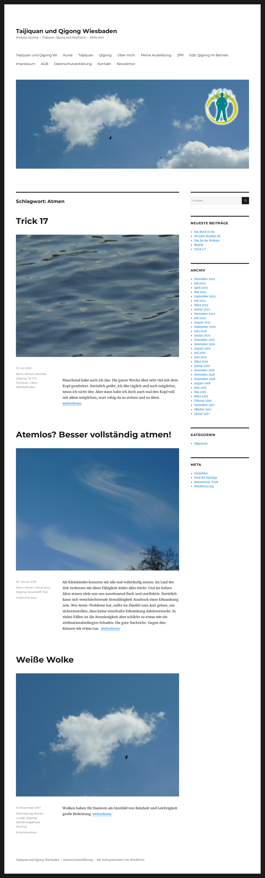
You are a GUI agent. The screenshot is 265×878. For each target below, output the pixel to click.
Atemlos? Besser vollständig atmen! (93, 434)
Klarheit (40, 374)
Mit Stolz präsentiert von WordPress (121, 860)
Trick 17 (32, 221)
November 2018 (204, 374)
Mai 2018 (200, 392)
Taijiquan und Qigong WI (36, 55)
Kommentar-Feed (206, 482)
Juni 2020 (200, 331)
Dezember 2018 (204, 370)
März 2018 (201, 396)
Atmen (29, 374)
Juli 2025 (200, 283)
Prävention (42, 587)
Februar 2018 (202, 400)
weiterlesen (72, 403)
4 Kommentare (26, 597)
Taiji (45, 591)
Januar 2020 (202, 335)
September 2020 (205, 327)
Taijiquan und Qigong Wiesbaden (66, 31)
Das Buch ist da (204, 232)
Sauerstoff (34, 591)
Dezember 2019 (204, 340)
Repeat (198, 245)
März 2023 (201, 305)
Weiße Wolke (45, 660)
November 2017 (204, 405)
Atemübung (24, 813)
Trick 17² (200, 249)
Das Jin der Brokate (206, 240)
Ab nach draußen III (207, 236)
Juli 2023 (200, 301)
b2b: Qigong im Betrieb (208, 55)
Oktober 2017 (203, 409)
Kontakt (104, 64)
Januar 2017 (202, 414)
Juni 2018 (200, 387)
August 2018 (202, 383)
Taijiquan (85, 55)
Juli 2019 (200, 353)
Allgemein (201, 443)
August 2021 (202, 322)
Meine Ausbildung (156, 55)
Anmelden (201, 473)
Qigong (105, 55)
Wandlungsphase (28, 822)
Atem (19, 374)
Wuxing (21, 826)
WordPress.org (204, 486)
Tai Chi (32, 378)
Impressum (25, 64)
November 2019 (204, 344)
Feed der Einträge (205, 477)
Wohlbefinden (25, 387)
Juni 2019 (200, 357)
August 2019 (202, 348)
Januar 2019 (202, 366)
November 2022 (204, 314)
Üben (33, 382)
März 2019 (201, 361)
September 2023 (205, 296)
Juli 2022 (200, 318)
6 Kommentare (26, 832)
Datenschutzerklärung (73, 64)
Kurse (68, 55)
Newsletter (126, 64)
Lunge (20, 817)
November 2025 (204, 279)
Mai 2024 (200, 292)
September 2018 (204, 379)
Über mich (126, 55)
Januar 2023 (202, 309)
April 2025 (201, 287)
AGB (44, 64)
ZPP (180, 55)
